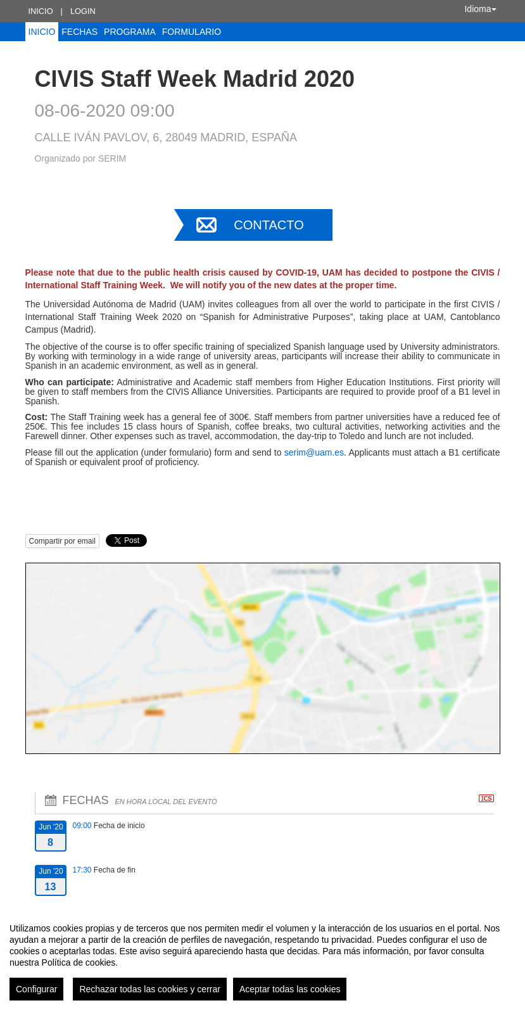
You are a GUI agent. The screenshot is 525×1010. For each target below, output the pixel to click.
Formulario (191, 32)
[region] (262, 957)
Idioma (480, 9)
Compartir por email (62, 541)
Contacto (268, 225)
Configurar (36, 989)
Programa (130, 32)
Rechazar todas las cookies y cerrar (149, 989)
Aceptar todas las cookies (290, 989)
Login (83, 11)
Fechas (79, 32)
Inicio (40, 11)
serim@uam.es (314, 452)
